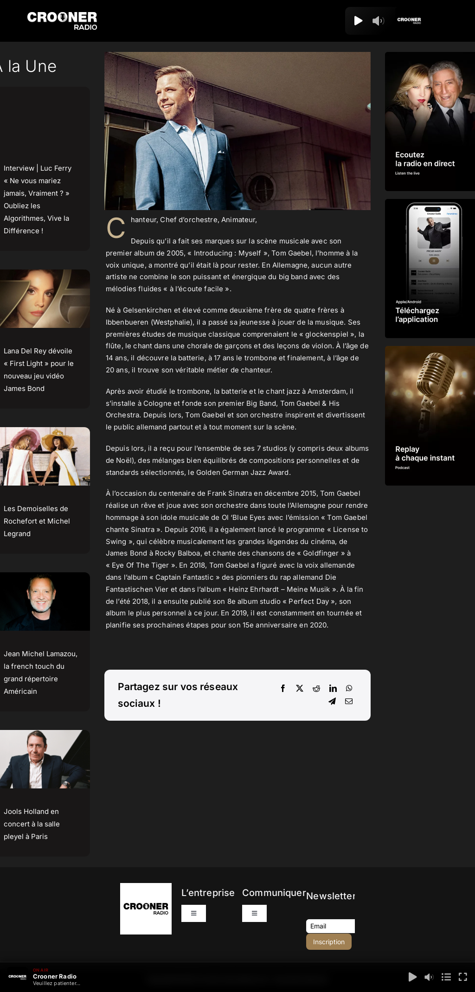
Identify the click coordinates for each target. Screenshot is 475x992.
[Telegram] (332, 701)
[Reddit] (316, 688)
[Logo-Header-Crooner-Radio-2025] (62, 15)
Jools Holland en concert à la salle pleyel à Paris (32, 824)
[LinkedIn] (333, 688)
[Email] (348, 701)
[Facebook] (283, 688)
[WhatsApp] (349, 688)
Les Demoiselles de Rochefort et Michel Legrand (37, 521)
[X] (299, 688)
